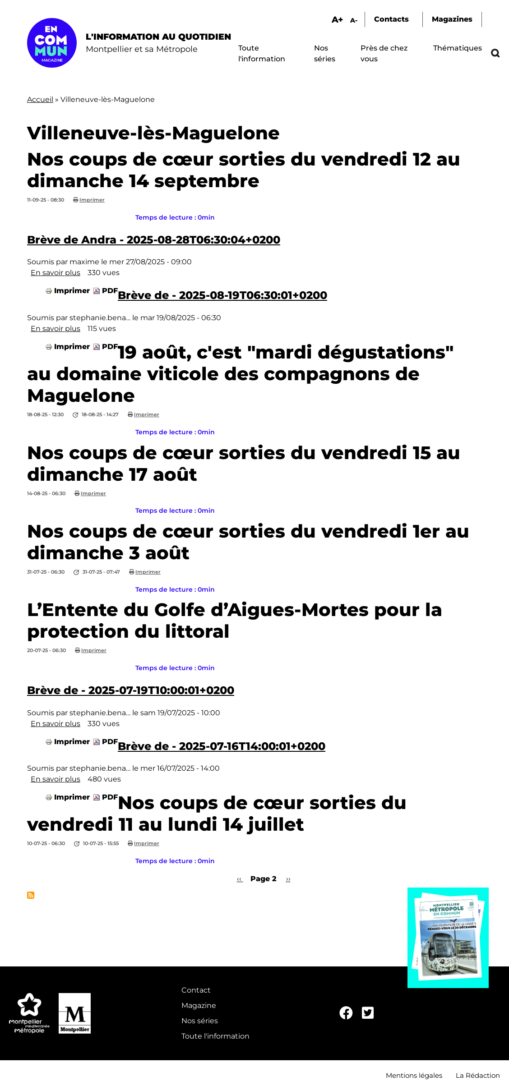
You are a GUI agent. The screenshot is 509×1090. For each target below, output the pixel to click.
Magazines (452, 19)
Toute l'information (215, 1036)
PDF (110, 290)
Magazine (198, 1005)
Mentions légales (414, 1075)
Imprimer (92, 200)
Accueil (40, 99)
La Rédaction (478, 1075)
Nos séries (199, 1020)
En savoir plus (55, 272)
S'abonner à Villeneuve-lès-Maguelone (30, 895)
